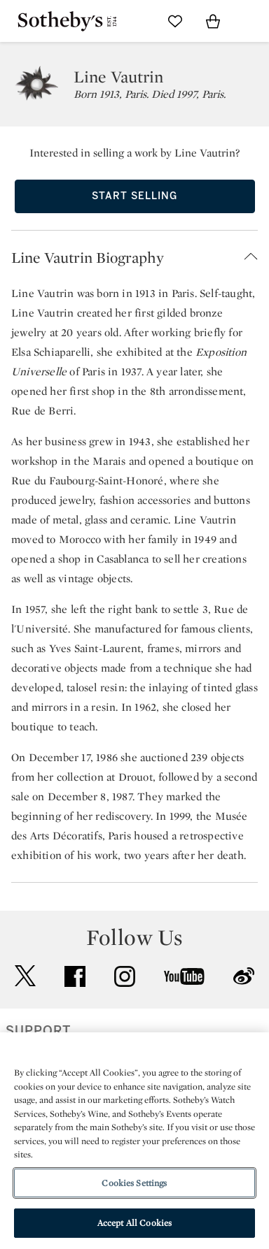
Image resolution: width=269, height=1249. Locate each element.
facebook (74, 976)
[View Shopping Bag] (213, 21)
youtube (184, 976)
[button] (134, 257)
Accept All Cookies (134, 1223)
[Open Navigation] (251, 20)
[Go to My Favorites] (175, 21)
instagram (124, 976)
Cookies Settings (134, 1183)
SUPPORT (38, 1031)
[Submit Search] (137, 21)
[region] (134, 1140)
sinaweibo (243, 976)
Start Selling (134, 196)
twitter (25, 976)
